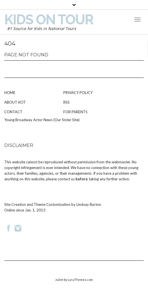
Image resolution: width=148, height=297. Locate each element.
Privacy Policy (78, 92)
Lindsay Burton (88, 204)
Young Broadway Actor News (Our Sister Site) (42, 119)
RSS (66, 102)
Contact (13, 112)
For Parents (75, 112)
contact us (66, 179)
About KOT (15, 102)
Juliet (59, 279)
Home (9, 92)
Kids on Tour (48, 19)
